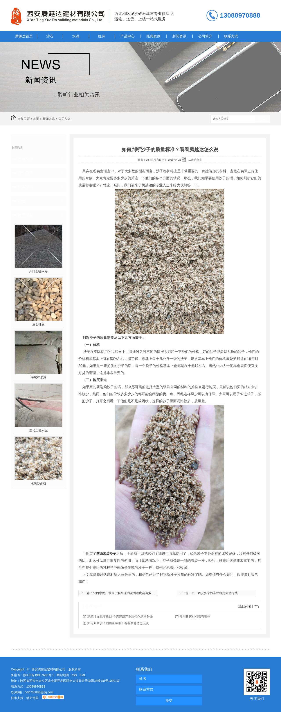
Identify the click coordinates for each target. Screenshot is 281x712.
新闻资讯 (179, 36)
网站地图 (63, 675)
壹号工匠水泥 (38, 430)
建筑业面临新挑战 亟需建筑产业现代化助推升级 (120, 616)
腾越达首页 (24, 36)
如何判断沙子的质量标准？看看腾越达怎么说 (118, 623)
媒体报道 (25, 187)
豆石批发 (38, 324)
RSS (74, 675)
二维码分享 (195, 159)
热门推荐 (25, 215)
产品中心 (128, 36)
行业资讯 (25, 173)
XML (82, 675)
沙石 (49, 36)
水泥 (75, 36)
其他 (21, 201)
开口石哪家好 (38, 271)
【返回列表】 (245, 606)
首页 (36, 119)
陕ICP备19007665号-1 (38, 675)
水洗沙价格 (38, 483)
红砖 (101, 36)
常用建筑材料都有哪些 (195, 616)
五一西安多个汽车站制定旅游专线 (215, 593)
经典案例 (153, 36)
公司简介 (205, 36)
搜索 (262, 119)
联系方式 (231, 36)
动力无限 (32, 698)
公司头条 (64, 119)
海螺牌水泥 (38, 377)
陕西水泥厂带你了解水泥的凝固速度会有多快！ (125, 593)
